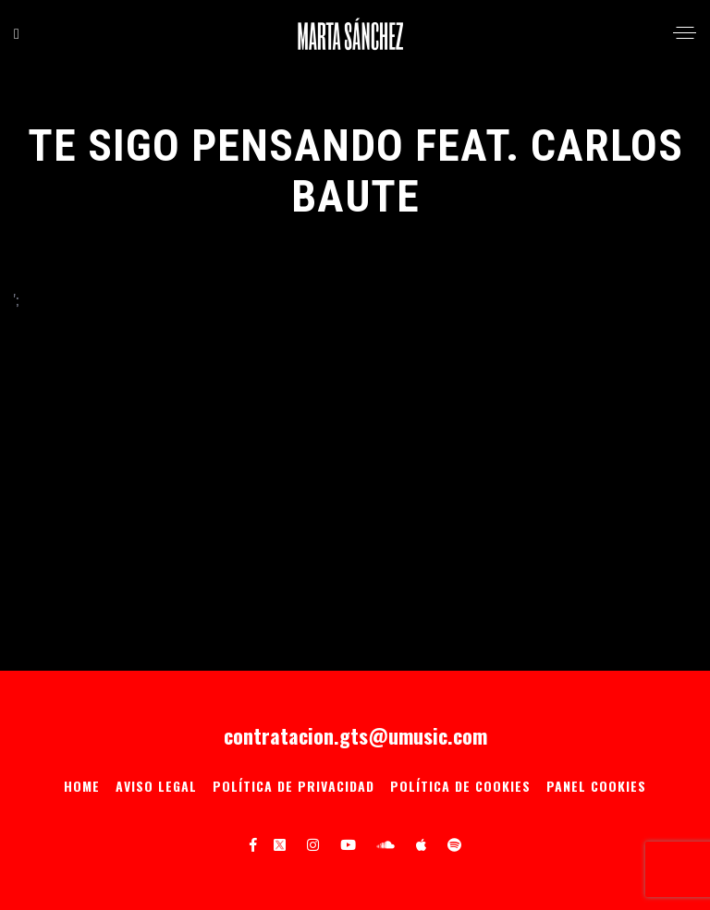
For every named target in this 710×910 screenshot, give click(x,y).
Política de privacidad (293, 785)
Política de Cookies (460, 785)
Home (82, 785)
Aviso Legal (156, 785)
